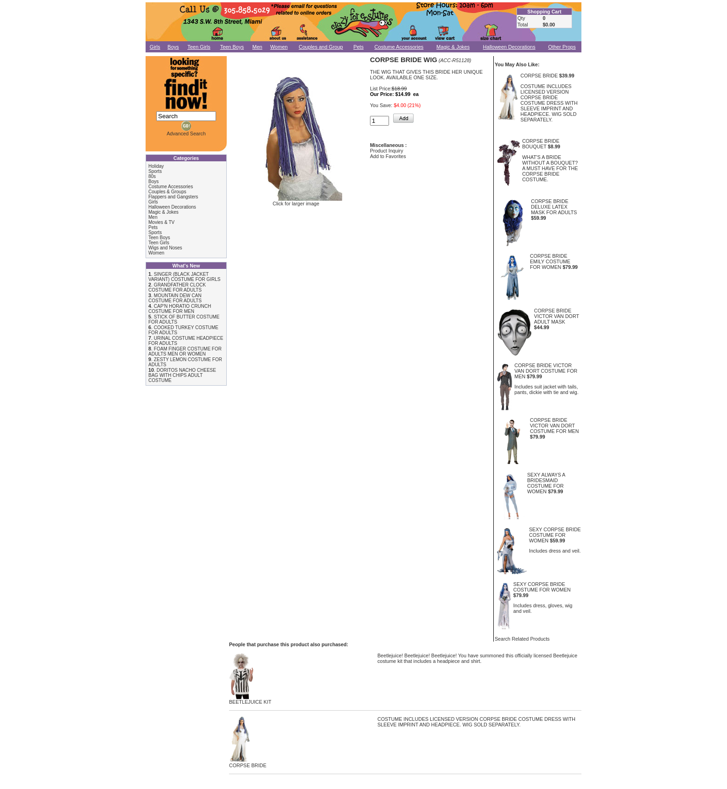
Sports (155, 171)
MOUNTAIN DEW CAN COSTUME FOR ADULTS (175, 298)
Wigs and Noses (165, 247)
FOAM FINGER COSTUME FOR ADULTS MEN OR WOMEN (185, 351)
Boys (173, 47)
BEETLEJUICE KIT (250, 699)
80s (152, 176)
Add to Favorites (388, 156)
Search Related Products (522, 639)
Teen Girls (198, 47)
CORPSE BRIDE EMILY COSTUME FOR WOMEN (550, 261)
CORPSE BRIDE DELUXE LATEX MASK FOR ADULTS (554, 206)
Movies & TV (161, 222)
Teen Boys (232, 47)
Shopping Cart (544, 11)
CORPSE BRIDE (539, 75)
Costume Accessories (399, 47)
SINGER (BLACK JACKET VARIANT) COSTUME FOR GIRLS (184, 277)
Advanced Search (185, 133)
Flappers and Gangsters (173, 196)
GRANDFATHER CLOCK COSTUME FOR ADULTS (177, 287)
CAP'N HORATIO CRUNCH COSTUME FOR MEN (179, 309)
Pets (358, 47)
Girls (155, 47)
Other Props (561, 47)
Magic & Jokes (453, 47)
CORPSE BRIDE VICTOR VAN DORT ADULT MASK (556, 316)
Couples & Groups (167, 191)
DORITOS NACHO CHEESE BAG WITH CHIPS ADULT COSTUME (182, 375)
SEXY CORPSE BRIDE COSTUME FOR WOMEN (555, 535)
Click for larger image (295, 201)
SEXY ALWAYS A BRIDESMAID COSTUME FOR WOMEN (546, 483)
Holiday (156, 166)
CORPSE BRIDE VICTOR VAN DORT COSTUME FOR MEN (546, 371)
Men (257, 47)
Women (279, 47)
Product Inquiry (386, 150)
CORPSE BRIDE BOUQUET (541, 143)
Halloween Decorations (509, 47)
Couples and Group (321, 47)
